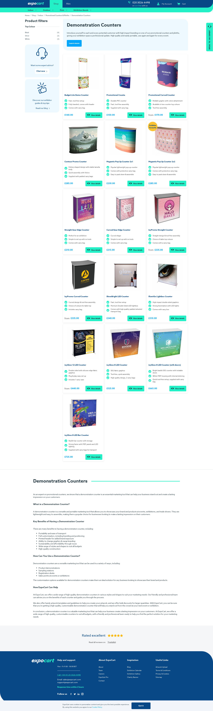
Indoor (32, 10)
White (27, 39)
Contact (102, 680)
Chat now (40, 71)
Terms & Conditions (163, 670)
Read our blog (42, 108)
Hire (68, 3)
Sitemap (159, 677)
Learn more (74, 43)
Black (27, 32)
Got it (141, 705)
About (101, 667)
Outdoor (48, 10)
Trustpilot (112, 642)
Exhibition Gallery (133, 673)
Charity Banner (132, 677)
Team (101, 670)
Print (64, 10)
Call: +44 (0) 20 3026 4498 (69, 674)
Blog (129, 667)
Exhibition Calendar (134, 670)
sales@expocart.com (72, 679)
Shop (56, 3)
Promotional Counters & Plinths (57, 15)
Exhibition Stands (83, 10)
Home (27, 15)
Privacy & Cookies (162, 673)
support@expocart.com (67, 682)
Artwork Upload (161, 667)
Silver (27, 36)
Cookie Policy (97, 707)
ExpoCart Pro (103, 677)
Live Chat (138, 5)
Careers (101, 673)
